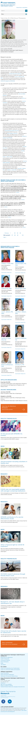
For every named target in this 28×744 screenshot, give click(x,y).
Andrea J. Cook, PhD (11, 169)
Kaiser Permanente (5, 673)
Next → (5, 237)
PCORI (22, 150)
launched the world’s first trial (12, 130)
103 (23, 235)
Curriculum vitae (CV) (6, 272)
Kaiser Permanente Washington (7, 674)
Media (2, 663)
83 (14, 233)
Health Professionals (5, 658)
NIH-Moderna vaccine (12, 133)
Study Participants (4, 661)
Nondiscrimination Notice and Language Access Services (13, 686)
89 (17, 235)
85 (20, 233)
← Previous (6, 233)
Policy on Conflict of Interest (7, 685)
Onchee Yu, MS (19, 364)
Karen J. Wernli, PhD (7, 156)
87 (12, 235)
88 (15, 235)
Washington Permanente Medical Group (9, 676)
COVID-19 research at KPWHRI (8, 81)
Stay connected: (7, 642)
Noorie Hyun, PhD (20, 288)
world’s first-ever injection (15, 73)
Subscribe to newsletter (21, 7)
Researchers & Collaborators (7, 657)
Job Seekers (3, 664)
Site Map (2, 696)
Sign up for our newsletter (6, 684)
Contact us (3, 683)
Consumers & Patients (5, 660)
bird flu (23, 98)
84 (17, 233)
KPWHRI (4, 695)
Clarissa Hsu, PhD (6, 288)
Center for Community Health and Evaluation (10, 669)
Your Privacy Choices (4, 697)
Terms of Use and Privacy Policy (9, 696)
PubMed (17, 192)
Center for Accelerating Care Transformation (10, 668)
